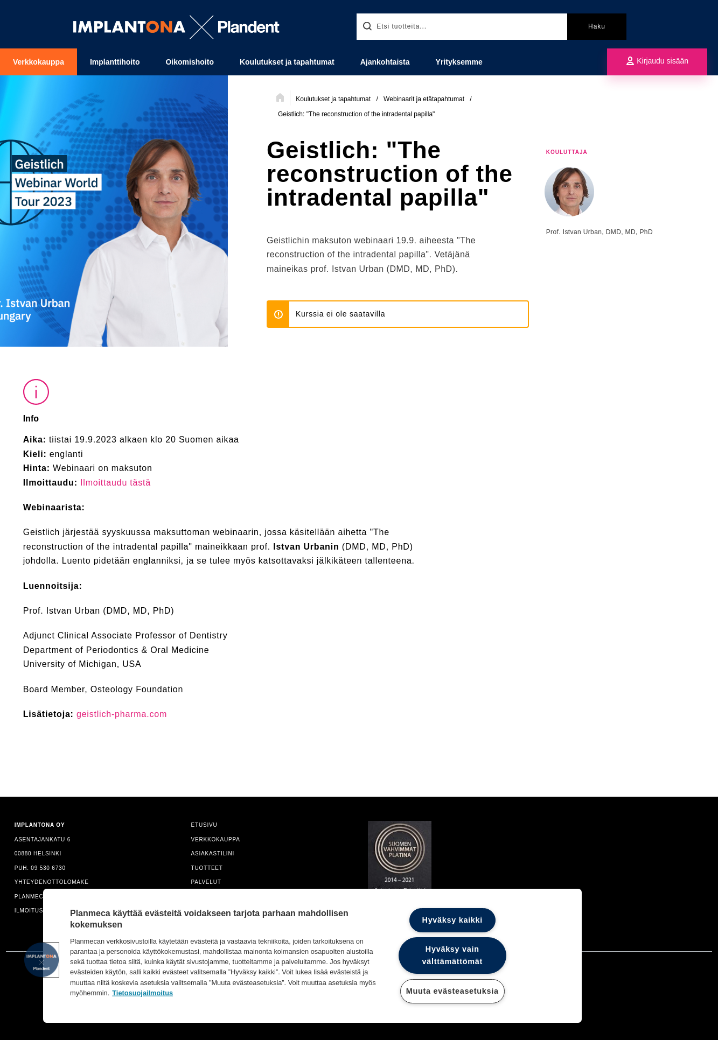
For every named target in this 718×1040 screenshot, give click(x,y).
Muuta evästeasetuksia (452, 991)
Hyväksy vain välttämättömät (452, 955)
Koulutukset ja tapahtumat (287, 62)
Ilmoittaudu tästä (115, 482)
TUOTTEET (207, 868)
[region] (312, 956)
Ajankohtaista (385, 62)
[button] (41, 960)
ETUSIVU (204, 825)
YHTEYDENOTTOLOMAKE (52, 882)
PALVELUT (206, 882)
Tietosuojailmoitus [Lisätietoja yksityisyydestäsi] (142, 992)
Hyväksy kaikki (452, 920)
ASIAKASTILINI (212, 853)
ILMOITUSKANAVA (41, 910)
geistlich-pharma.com (121, 714)
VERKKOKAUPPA (215, 839)
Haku (596, 26)
